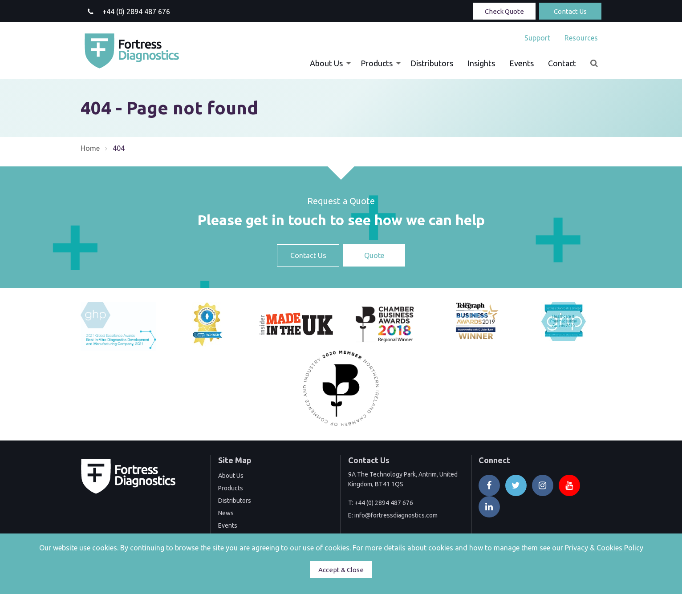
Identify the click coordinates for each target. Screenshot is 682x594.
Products (377, 63)
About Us (326, 63)
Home (90, 148)
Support (537, 38)
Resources (581, 38)
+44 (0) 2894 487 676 (383, 502)
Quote (374, 255)
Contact (562, 63)
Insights (481, 63)
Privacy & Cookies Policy (604, 548)
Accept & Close (341, 570)
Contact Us (570, 11)
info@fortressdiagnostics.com (396, 515)
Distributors (431, 63)
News (226, 513)
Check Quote (504, 11)
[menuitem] (537, 37)
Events (521, 63)
